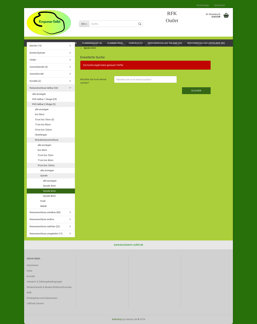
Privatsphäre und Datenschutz (42, 298)
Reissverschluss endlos (42, 219)
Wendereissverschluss (46, 140)
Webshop (117, 319)
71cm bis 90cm (43, 124)
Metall (43, 206)
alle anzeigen (39, 94)
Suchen (196, 90)
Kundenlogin (203, 5)
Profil (43, 201)
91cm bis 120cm (43, 129)
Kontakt (31, 276)
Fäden (33, 59)
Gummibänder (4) (39, 67)
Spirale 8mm (49, 196)
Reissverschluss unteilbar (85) (45, 212)
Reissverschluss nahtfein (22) (45, 226)
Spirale (43, 175)
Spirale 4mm (49, 185)
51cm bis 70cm (45, 155)
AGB (29, 292)
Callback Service (35, 303)
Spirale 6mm (49, 191)
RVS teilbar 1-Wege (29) (44, 99)
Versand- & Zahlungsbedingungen (44, 281)
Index (29, 270)
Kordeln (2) (35, 81)
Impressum (32, 265)
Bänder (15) (36, 45)
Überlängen (41, 134)
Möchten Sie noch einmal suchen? (93, 81)
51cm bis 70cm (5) (44, 119)
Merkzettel (219, 5)
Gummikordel (37, 73)
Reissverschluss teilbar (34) (44, 88)
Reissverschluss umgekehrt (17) (46, 233)
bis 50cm (39, 114)
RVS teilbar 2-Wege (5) (44, 104)
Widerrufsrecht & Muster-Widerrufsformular (49, 287)
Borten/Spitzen (37, 52)
